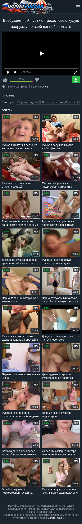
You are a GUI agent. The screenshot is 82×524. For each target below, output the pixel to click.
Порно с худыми (28, 102)
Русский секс (54, 517)
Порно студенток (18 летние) (60, 102)
